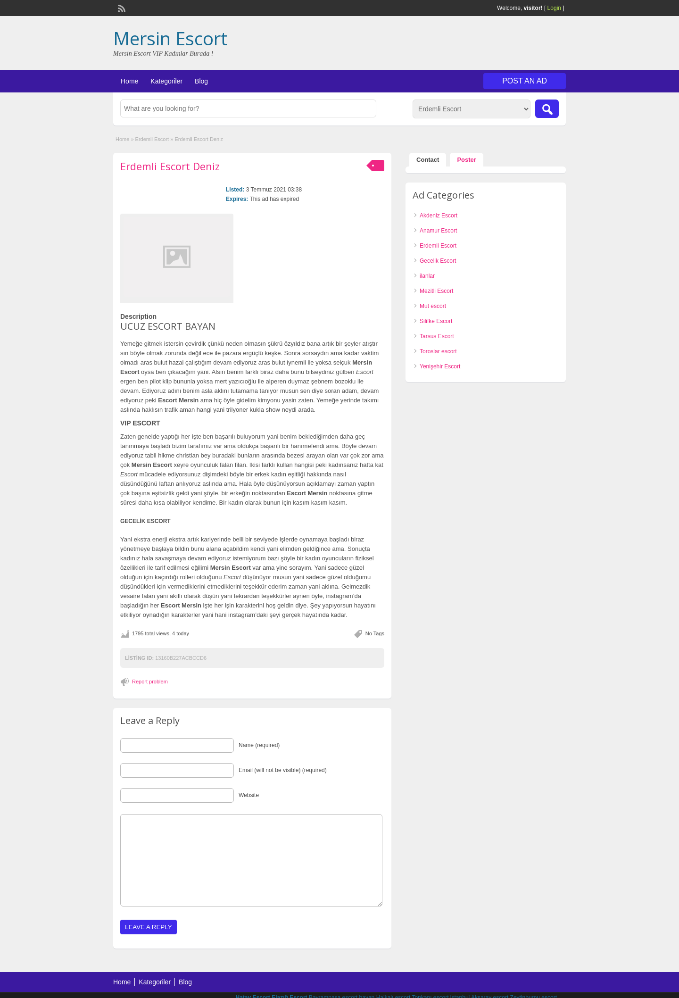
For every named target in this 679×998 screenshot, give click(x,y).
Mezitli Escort (436, 291)
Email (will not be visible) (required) (283, 770)
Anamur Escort (438, 230)
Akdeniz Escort (438, 215)
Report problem (150, 681)
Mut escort (433, 306)
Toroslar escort (438, 351)
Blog (201, 81)
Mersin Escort (170, 38)
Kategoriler (166, 81)
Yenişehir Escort (440, 366)
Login (554, 8)
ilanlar (427, 276)
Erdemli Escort (152, 139)
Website (249, 795)
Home (129, 81)
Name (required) (259, 745)
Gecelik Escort (438, 261)
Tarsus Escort (437, 336)
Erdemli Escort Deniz (170, 166)
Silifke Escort (436, 321)
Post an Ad (524, 81)
